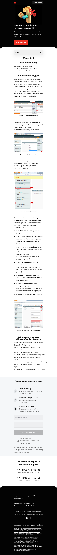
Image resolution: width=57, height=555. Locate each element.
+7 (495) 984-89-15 (28, 477)
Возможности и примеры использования (25, 501)
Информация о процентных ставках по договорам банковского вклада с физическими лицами (27, 528)
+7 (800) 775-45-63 (28, 469)
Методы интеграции (19, 506)
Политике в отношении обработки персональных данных (26, 542)
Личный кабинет (18, 503)
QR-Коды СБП (30, 506)
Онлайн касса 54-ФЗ (29, 503)
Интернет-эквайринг (19, 496)
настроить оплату (33, 411)
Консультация (21, 42)
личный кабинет (33, 409)
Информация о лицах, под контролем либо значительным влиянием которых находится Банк (28, 533)
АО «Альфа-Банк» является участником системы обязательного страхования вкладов (28, 527)
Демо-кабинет (38, 2)
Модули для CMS (30, 496)
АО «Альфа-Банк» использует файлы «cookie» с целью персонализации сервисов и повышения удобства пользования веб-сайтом (28, 547)
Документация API (18, 498)
